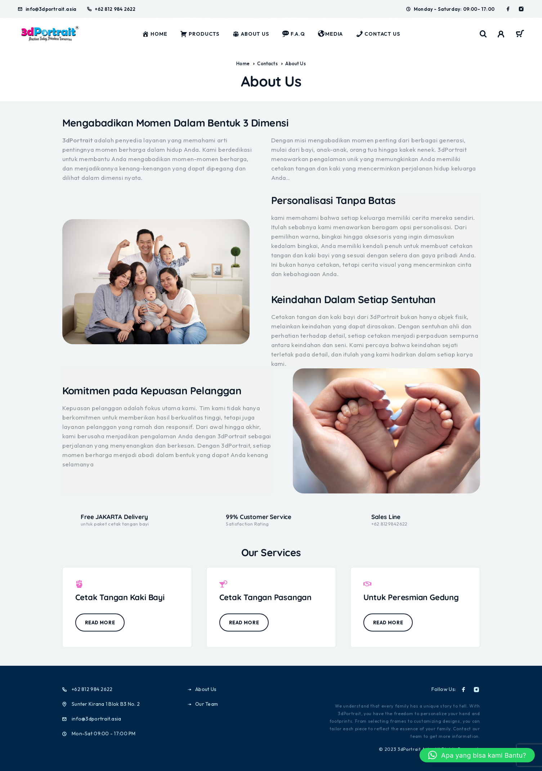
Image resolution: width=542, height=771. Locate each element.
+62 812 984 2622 (115, 9)
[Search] (483, 34)
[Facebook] (508, 9)
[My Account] (501, 34)
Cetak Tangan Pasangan (265, 597)
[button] (477, 755)
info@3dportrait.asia (51, 9)
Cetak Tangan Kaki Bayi (120, 597)
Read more (100, 622)
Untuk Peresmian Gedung (411, 597)
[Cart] (519, 35)
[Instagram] (521, 9)
